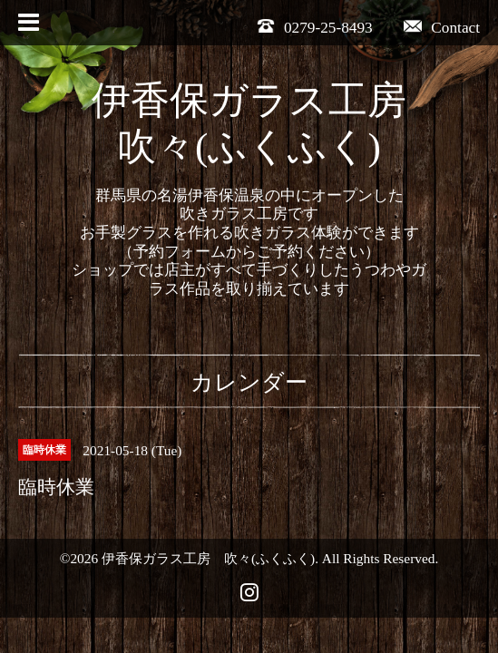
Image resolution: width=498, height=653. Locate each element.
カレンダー (249, 382)
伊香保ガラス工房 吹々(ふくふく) (208, 558)
